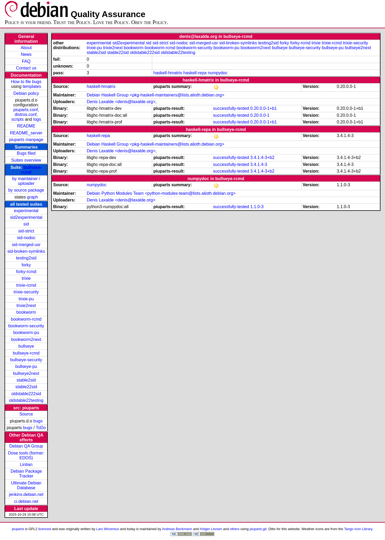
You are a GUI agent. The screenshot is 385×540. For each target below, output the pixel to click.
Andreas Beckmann (177, 529)
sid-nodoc (26, 237)
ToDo (41, 427)
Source (26, 414)
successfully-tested (231, 108)
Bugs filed (26, 153)
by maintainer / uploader (26, 181)
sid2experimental (26, 217)
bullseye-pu (26, 366)
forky (26, 265)
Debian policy (26, 93)
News (26, 54)
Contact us (26, 68)
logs (37, 119)
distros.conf (26, 114)
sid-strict (26, 231)
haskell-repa (195, 73)
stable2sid (26, 380)
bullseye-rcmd (26, 353)
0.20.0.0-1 (259, 115)
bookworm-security (26, 326)
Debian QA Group (26, 446)
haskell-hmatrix (168, 73)
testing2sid (26, 258)
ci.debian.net (26, 501)
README (26, 126)
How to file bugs (26, 81)
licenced (44, 529)
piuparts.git (258, 529)
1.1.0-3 (257, 206)
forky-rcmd (26, 271)
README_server (26, 133)
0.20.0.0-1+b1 (263, 108)
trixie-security (26, 292)
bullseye (26, 346)
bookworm (26, 312)
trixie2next (26, 305)
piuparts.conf (25, 109)
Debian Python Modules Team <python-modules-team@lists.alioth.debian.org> (161, 193)
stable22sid (26, 386)
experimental (26, 210)
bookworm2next (26, 339)
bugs (38, 421)
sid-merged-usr (26, 244)
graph (32, 197)
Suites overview (26, 160)
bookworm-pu (26, 332)
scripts (17, 119)
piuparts (18, 529)
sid (26, 224)
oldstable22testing (26, 400)
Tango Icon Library (358, 529)
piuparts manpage (26, 139)
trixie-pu (26, 299)
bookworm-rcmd (26, 319)
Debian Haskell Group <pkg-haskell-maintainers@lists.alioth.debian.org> (155, 95)
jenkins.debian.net (26, 494)
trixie (26, 278)
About (26, 47)
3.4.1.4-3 (258, 164)
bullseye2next (26, 373)
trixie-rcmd (26, 285)
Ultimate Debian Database (26, 485)
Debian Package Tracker (26, 473)
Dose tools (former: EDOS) (26, 455)
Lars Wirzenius (107, 529)
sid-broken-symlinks (26, 251)
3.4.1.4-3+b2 (262, 157)
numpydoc (217, 73)
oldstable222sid (26, 393)
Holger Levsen (211, 529)
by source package (26, 190)
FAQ (26, 61)
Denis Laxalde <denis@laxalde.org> (121, 101)
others (234, 529)
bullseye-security (26, 360)
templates (32, 86)
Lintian (26, 464)
